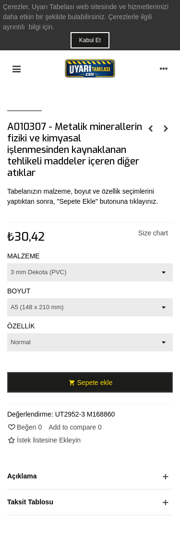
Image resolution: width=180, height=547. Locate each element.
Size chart (153, 233)
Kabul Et (90, 40)
